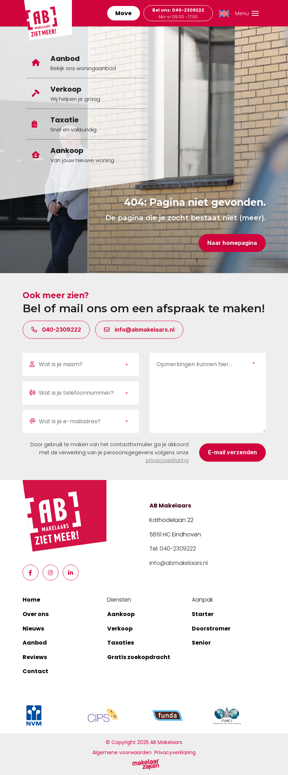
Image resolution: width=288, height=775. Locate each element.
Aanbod (35, 643)
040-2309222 (178, 549)
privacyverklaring (167, 460)
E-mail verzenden (232, 452)
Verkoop (120, 629)
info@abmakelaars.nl (178, 563)
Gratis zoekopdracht (138, 657)
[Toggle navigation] (244, 13)
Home (31, 600)
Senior (201, 643)
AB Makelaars (170, 506)
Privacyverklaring (175, 752)
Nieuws (33, 629)
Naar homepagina (232, 242)
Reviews (35, 657)
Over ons (36, 614)
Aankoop (121, 614)
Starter (203, 614)
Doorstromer (211, 629)
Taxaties (120, 643)
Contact (35, 671)
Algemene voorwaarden (122, 752)
